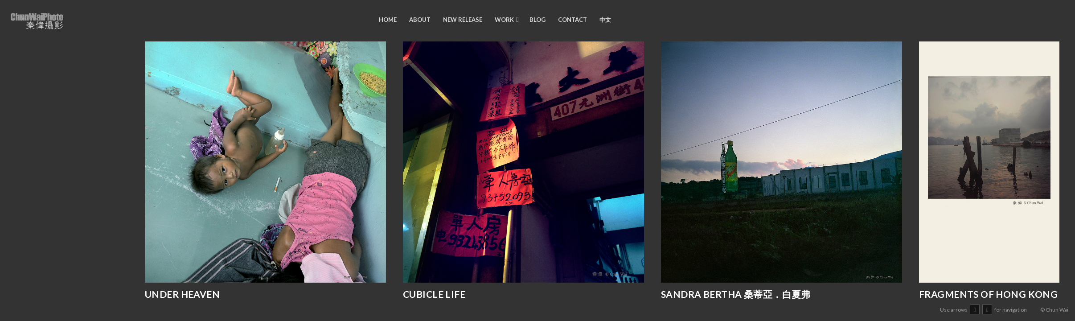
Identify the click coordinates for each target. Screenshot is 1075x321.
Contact (572, 19)
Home (388, 19)
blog (537, 19)
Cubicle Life (434, 294)
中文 (605, 19)
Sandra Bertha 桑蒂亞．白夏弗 (736, 294)
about (420, 19)
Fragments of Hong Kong (988, 294)
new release (462, 19)
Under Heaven (182, 294)
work (504, 19)
